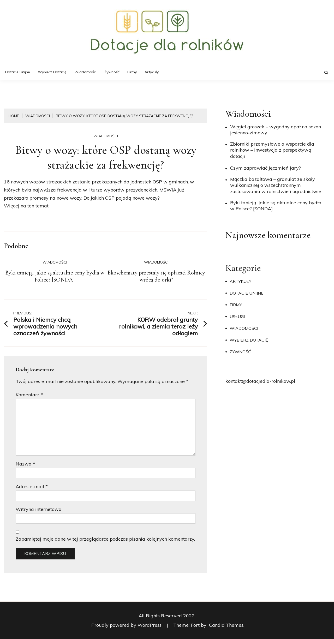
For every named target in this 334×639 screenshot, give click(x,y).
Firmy (132, 72)
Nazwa (25, 464)
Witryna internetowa (39, 509)
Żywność (112, 72)
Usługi (237, 316)
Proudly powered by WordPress (127, 625)
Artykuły (152, 72)
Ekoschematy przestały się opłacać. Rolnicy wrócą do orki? (156, 276)
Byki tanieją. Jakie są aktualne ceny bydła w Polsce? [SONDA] (54, 276)
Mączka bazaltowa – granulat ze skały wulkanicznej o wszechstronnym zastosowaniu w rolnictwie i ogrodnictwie (275, 185)
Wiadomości (85, 72)
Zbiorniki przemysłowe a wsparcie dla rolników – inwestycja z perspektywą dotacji (272, 150)
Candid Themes (226, 625)
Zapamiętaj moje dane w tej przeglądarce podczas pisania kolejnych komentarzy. (105, 539)
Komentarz (29, 395)
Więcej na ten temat (26, 206)
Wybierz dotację (52, 72)
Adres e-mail (32, 486)
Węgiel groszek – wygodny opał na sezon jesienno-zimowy (275, 130)
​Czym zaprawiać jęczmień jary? (265, 168)
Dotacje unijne (17, 72)
